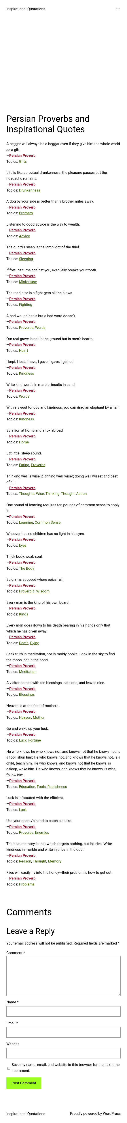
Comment (15, 953)
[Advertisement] (63, 64)
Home (24, 442)
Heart (23, 351)
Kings (23, 614)
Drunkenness (29, 190)
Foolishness (57, 787)
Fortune (34, 740)
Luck (23, 740)
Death (23, 643)
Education (27, 787)
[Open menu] (118, 9)
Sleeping (26, 259)
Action (81, 494)
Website (12, 1044)
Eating (24, 465)
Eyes (23, 545)
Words (40, 328)
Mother (39, 717)
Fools (41, 787)
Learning (26, 522)
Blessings (27, 694)
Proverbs (26, 328)
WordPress (112, 1114)
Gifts (23, 161)
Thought (67, 494)
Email (12, 1023)
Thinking (52, 494)
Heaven (25, 717)
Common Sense (48, 522)
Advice (24, 236)
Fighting (25, 305)
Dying (34, 643)
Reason (25, 861)
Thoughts (26, 494)
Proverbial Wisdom (34, 591)
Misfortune (28, 282)
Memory (54, 861)
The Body (26, 568)
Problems (27, 884)
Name (12, 1002)
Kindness (26, 373)
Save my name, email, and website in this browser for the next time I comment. (66, 1068)
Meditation (27, 672)
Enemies (42, 832)
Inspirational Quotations (25, 9)
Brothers (26, 213)
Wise (40, 494)
